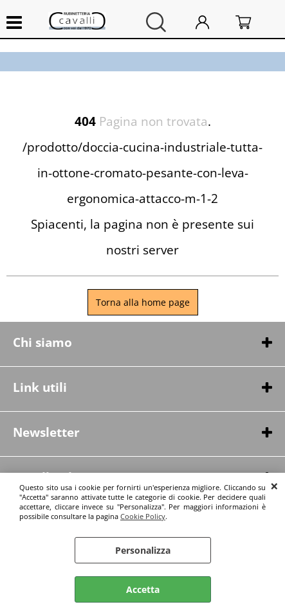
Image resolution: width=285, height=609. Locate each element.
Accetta (143, 589)
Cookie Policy (142, 516)
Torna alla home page (143, 302)
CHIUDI (274, 485)
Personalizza (142, 550)
